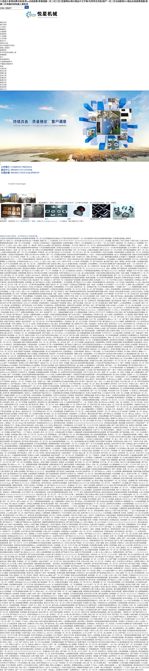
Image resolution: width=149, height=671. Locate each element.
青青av (78, 628)
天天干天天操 (138, 271)
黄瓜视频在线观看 (59, 499)
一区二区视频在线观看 (113, 598)
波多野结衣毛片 (59, 536)
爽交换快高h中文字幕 (141, 665)
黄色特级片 (23, 554)
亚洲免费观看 (57, 282)
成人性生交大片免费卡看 (90, 476)
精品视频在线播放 (6, 552)
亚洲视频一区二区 (121, 414)
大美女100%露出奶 (36, 287)
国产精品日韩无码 (6, 527)
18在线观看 (83, 264)
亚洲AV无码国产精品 (120, 386)
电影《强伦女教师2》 (63, 504)
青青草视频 (18, 377)
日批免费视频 (123, 651)
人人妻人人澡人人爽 (34, 361)
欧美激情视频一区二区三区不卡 (33, 538)
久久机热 (32, 324)
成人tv (110, 308)
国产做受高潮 (84, 349)
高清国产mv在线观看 (51, 278)
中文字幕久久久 (21, 515)
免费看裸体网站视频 (24, 356)
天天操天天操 (138, 358)
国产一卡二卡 (46, 271)
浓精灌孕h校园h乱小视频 (31, 598)
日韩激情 (70, 395)
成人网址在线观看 (32, 571)
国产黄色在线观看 (53, 506)
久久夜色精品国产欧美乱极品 (82, 504)
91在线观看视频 (139, 266)
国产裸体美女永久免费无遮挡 (31, 522)
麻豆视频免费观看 (120, 589)
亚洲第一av (131, 374)
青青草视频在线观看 (45, 384)
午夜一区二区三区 (20, 284)
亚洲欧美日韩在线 (87, 557)
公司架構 (3, 38)
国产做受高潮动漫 (100, 370)
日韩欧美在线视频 (57, 289)
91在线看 (81, 444)
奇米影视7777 (19, 497)
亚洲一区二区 (87, 289)
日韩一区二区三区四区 (36, 453)
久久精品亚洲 (12, 624)
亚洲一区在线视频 (33, 596)
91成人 (92, 255)
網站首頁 (3, 22)
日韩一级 (132, 605)
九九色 (26, 370)
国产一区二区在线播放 (134, 644)
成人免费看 (13, 626)
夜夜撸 (61, 462)
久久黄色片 (82, 414)
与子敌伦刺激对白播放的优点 (78, 416)
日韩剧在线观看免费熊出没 (101, 469)
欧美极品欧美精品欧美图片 (137, 631)
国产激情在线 (122, 268)
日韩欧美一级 (43, 252)
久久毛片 (133, 464)
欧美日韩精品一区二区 (131, 598)
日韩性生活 (81, 573)
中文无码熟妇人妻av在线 (80, 294)
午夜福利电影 (32, 344)
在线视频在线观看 (38, 351)
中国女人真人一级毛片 (137, 384)
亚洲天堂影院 (9, 520)
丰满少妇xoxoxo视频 (114, 379)
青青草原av (113, 324)
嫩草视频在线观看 (111, 257)
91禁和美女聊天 (73, 349)
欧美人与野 (4, 656)
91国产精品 (73, 298)
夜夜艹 (71, 571)
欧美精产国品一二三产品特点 (21, 432)
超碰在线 (118, 499)
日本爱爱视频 (58, 411)
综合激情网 (14, 264)
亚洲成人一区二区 (111, 298)
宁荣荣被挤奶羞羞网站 (92, 271)
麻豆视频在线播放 (83, 434)
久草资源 (77, 607)
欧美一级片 (111, 266)
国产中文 (50, 497)
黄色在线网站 (101, 379)
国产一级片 (112, 370)
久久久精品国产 (13, 340)
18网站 (119, 538)
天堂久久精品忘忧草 (37, 338)
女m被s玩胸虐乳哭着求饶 (132, 458)
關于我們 (3, 25)
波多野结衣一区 (80, 287)
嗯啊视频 (114, 460)
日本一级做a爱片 (137, 333)
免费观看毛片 (56, 513)
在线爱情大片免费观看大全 (129, 335)
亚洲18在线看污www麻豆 (13, 430)
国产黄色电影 (71, 266)
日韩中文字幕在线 (110, 631)
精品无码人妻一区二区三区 (46, 494)
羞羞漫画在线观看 (33, 587)
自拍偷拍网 (97, 490)
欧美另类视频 (80, 317)
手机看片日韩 (98, 314)
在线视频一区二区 (30, 326)
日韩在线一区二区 (138, 363)
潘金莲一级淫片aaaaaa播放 (41, 245)
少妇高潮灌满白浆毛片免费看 (84, 441)
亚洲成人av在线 (51, 538)
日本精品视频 (28, 559)
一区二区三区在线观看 (89, 637)
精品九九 (108, 511)
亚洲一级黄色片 (26, 298)
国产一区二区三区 (6, 651)
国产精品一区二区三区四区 (14, 275)
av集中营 (97, 654)
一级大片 (143, 527)
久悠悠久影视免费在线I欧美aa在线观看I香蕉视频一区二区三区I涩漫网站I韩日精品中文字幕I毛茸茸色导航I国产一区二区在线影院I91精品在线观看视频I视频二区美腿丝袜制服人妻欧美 (65, 238)
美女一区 (144, 354)
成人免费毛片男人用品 (79, 324)
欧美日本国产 (136, 275)
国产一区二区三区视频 (75, 342)
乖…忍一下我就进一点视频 (96, 455)
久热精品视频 (131, 400)
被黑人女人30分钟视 (125, 545)
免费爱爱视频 (137, 287)
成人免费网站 (72, 649)
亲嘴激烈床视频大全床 (85, 667)
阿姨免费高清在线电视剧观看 (97, 577)
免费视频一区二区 (11, 349)
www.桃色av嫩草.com (24, 379)
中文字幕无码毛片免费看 (12, 301)
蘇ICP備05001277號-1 (76, 221)
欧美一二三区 (61, 649)
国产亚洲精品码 (6, 594)
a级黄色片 (38, 573)
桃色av (69, 303)
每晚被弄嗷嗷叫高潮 (65, 312)
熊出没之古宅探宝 (11, 444)
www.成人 (138, 282)
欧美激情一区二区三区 (73, 289)
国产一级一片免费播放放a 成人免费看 (63, 644)
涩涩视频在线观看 (34, 333)
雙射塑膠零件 (5, 59)
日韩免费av (100, 607)
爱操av (99, 571)
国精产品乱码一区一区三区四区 (111, 250)
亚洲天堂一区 (59, 557)
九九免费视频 (6, 517)
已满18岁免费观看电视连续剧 (57, 492)
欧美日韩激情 (109, 430)
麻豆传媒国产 (103, 644)
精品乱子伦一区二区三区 (50, 363)
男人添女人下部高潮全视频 (105, 421)
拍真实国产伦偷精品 (97, 524)
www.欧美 (76, 261)
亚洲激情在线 (43, 354)
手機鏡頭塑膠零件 (6, 64)
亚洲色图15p (32, 266)
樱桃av (141, 351)
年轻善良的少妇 (18, 534)
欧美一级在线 (109, 291)
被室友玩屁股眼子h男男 (51, 637)
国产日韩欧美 (9, 670)
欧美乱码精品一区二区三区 (54, 370)
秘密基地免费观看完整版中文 (107, 245)
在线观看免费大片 (133, 460)
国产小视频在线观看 (7, 395)
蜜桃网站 (128, 328)
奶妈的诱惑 (130, 282)
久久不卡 (6, 264)
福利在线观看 (28, 564)
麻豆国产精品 (109, 261)
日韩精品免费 (60, 432)
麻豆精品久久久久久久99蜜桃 (113, 321)
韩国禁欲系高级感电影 (20, 481)
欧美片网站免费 (127, 478)
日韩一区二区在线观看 (22, 243)
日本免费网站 (93, 264)
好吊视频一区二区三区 (50, 361)
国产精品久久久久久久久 (87, 310)
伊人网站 (127, 351)
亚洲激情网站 (100, 342)
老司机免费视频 (65, 324)
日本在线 (35, 580)
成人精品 (4, 358)
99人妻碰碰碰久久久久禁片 (91, 243)
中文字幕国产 (109, 284)
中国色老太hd (102, 603)
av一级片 (119, 665)
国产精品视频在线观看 (104, 275)
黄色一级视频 (111, 268)
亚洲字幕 (6, 393)
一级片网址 (56, 564)
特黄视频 (28, 282)
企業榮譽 (3, 32)
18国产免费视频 (100, 647)
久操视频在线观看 (90, 437)
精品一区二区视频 (107, 446)
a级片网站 (81, 621)
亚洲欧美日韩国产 (47, 428)
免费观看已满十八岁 (132, 321)
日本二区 (119, 391)
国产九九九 (141, 464)
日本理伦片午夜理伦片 (8, 278)
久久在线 (38, 534)
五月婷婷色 (137, 580)
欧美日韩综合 (47, 483)
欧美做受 (97, 280)
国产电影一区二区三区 (68, 651)
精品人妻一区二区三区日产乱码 (17, 439)
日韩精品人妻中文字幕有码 (136, 444)
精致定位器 (4, 43)
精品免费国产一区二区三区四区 (115, 481)
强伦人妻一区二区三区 (27, 264)
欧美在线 (78, 571)
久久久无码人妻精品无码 (53, 425)
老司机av (135, 568)
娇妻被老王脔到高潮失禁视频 (31, 517)
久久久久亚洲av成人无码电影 (14, 469)
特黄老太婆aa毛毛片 (123, 356)
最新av (124, 301)
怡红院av (49, 338)
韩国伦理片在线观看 (74, 305)
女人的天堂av (118, 308)
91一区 (72, 404)
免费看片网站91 (140, 561)
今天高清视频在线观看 (47, 248)
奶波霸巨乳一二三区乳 (69, 506)
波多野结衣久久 (49, 487)
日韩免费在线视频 (10, 273)
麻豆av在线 (37, 358)
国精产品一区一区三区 (87, 245)
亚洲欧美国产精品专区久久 (42, 393)
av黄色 (108, 471)
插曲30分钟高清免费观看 (17, 448)
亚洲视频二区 (131, 398)
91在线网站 (56, 531)
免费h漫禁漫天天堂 (11, 404)
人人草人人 (116, 310)
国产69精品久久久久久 (96, 298)
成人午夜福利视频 (138, 511)
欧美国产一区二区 (104, 411)
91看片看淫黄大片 (46, 421)
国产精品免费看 (113, 432)
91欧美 (119, 370)
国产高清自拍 (98, 261)
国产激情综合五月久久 (49, 596)
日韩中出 (91, 312)
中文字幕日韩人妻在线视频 (10, 328)
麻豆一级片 (21, 587)
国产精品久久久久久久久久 (57, 485)
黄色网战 (121, 328)
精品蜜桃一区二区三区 (101, 451)
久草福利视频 (59, 421)
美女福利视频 (60, 266)
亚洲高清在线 (118, 441)
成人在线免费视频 (18, 310)
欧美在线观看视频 (20, 409)
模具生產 (3, 71)
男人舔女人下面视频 (50, 358)
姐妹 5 (23, 328)
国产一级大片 (54, 275)
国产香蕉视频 (84, 545)
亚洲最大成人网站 (96, 361)
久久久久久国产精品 (23, 395)
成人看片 (47, 259)
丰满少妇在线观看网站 (98, 338)
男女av (88, 464)
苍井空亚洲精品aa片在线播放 (29, 365)
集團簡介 (3, 29)
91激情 (101, 665)
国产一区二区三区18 (66, 388)
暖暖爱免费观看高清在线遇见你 (69, 368)
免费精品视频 (89, 395)
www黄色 (106, 381)
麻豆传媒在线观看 (52, 626)
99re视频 (108, 241)
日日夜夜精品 (39, 476)
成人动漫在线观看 (88, 273)
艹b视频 (64, 448)
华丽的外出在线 (140, 404)
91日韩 (51, 252)
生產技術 (3, 68)
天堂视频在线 (68, 425)
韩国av (107, 418)
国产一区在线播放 (14, 374)
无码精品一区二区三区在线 (133, 402)
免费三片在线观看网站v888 (37, 508)
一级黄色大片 (56, 407)
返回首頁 (11, 221)
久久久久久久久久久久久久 (81, 248)
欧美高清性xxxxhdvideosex (45, 349)
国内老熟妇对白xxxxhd (42, 584)
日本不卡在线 (88, 372)
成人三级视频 (27, 358)
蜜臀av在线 (78, 354)
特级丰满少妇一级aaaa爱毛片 (84, 379)
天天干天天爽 (13, 635)
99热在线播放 (37, 395)
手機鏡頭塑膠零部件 (119, 219)
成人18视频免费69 (138, 372)
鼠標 (1, 66)
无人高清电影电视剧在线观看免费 (132, 388)
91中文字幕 (53, 328)
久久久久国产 (120, 284)
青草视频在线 (60, 559)
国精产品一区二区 (100, 517)
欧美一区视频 (64, 363)
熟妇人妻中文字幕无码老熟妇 (82, 517)
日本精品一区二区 (20, 333)
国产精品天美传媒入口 (74, 522)
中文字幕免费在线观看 (106, 287)
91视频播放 (15, 298)
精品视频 (122, 423)
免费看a (145, 379)
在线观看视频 (45, 455)
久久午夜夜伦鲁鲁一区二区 (129, 494)
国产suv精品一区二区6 (25, 501)
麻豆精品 (136, 308)
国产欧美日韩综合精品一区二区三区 (55, 335)
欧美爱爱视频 (139, 296)
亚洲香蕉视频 (68, 243)
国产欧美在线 (27, 305)
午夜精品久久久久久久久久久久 (65, 554)
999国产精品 (30, 520)
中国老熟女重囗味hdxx (36, 667)
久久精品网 (136, 303)
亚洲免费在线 (75, 308)
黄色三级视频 (40, 391)
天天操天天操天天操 (141, 515)
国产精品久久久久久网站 (31, 271)
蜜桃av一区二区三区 (40, 328)
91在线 (121, 344)
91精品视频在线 (40, 492)
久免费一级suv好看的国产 (135, 284)
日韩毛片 (138, 317)
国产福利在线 (50, 624)
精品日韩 (89, 381)
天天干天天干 (100, 312)
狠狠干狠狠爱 (139, 314)
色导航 (124, 513)
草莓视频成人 (53, 434)
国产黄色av (71, 377)
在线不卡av (33, 605)
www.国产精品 (120, 524)
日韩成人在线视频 (63, 515)
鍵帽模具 (3, 50)
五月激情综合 (71, 271)
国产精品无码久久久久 (91, 460)
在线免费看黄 (68, 607)
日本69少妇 (16, 517)
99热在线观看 (53, 273)
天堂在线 (29, 328)
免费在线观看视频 (27, 312)
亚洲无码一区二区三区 (20, 568)
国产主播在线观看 (127, 541)
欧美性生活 (68, 370)
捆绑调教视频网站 (17, 393)
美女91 (56, 520)
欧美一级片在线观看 (9, 289)
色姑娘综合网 (89, 342)
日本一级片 (39, 312)
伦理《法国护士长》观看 (81, 257)
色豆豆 (73, 358)
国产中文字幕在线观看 (115, 566)
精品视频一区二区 (39, 301)
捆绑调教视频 (127, 471)
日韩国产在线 (105, 460)
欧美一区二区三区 (47, 432)
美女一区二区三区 (97, 561)
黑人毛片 (97, 372)
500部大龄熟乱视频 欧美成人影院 (108, 273)
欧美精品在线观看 (111, 423)
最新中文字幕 (75, 561)
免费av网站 (123, 554)
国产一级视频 (125, 363)
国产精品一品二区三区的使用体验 (56, 414)
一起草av (107, 289)
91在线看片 (144, 432)
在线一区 (40, 619)
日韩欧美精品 (30, 527)
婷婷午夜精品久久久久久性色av (37, 647)
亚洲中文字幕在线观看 (51, 386)
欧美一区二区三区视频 (19, 402)
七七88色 (78, 388)
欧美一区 (73, 601)
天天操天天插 (13, 667)
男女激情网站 (128, 404)
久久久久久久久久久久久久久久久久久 (124, 626)
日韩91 (8, 481)
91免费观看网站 (58, 344)
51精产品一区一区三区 (89, 670)
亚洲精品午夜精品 (30, 377)
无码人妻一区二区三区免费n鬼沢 (96, 303)
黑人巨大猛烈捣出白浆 (54, 351)
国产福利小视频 (51, 347)
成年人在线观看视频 (100, 388)
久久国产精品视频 (80, 497)
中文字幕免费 (11, 665)
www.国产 (3, 363)
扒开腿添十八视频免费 (127, 257)
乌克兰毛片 (140, 453)
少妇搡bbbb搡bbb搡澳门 (63, 374)
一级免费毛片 (116, 483)
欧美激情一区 (19, 550)
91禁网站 (22, 478)
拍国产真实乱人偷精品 (12, 321)
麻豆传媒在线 (116, 301)
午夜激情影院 (129, 280)
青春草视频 (137, 471)
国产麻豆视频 (67, 250)
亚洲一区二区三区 (20, 250)
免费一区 (105, 372)
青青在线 (45, 275)
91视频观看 (138, 637)
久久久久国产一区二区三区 (36, 368)
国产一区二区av (143, 250)
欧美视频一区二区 (74, 448)
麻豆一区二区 (19, 437)
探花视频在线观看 (44, 326)
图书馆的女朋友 (60, 423)
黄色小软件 (18, 296)
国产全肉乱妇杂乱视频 (105, 501)
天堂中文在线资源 (60, 395)
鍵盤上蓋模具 (5, 48)
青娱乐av (88, 351)
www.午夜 (127, 601)
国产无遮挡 (115, 381)
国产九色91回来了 (75, 314)
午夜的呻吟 (54, 462)
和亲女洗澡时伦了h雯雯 (80, 631)
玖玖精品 (25, 458)
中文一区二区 (44, 342)
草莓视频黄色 (131, 524)
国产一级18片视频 (129, 538)
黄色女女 (30, 273)
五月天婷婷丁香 (134, 248)
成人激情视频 (61, 349)
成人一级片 (98, 381)
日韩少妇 (128, 409)
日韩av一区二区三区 (29, 384)
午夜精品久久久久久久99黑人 (110, 506)
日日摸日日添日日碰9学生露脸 (120, 437)
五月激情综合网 (141, 582)
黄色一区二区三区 (114, 338)
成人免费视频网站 (141, 591)
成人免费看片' (130, 628)
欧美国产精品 (31, 654)
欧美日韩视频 (45, 587)
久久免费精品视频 (81, 312)
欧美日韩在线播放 (58, 654)
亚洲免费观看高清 (25, 446)
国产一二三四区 (55, 647)
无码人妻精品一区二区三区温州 (95, 522)
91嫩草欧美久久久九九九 (111, 534)
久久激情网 (16, 531)
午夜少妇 (74, 515)
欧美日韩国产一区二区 (69, 444)
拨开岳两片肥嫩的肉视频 (17, 361)
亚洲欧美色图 (11, 252)
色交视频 (142, 377)
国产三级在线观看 (21, 398)
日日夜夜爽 (101, 628)
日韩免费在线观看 (96, 294)
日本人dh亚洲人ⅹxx (39, 633)
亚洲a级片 (117, 278)
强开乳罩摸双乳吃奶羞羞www (93, 344)
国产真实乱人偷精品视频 (124, 296)
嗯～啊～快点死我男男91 (93, 252)
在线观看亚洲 (31, 557)
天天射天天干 (121, 596)
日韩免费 (34, 303)
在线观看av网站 (16, 434)
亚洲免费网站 (59, 287)
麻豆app (132, 414)
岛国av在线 (33, 621)
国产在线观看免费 (52, 474)
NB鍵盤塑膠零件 (6, 62)
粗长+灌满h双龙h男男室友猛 (28, 289)
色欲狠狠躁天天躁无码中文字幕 (133, 289)
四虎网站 (28, 580)
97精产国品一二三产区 (42, 661)
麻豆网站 (115, 241)
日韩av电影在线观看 (18, 596)
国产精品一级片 (89, 305)
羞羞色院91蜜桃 (87, 280)
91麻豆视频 (83, 520)
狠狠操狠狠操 (8, 640)
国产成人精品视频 (114, 612)
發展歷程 (3, 34)
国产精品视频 (98, 289)
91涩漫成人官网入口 (141, 310)
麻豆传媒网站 (103, 594)
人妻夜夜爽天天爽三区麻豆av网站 (49, 264)
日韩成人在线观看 (131, 344)
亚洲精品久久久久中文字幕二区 (73, 268)
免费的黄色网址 (61, 305)
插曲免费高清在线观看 (140, 356)
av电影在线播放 (93, 250)
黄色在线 (142, 344)
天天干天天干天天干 (66, 241)
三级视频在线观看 (27, 340)
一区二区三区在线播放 (133, 446)
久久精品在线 (11, 261)
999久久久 (27, 303)
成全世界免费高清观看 (68, 275)
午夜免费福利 (13, 363)
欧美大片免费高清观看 (57, 319)
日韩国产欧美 (27, 301)
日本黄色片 (8, 344)
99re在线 (78, 471)
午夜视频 (35, 241)
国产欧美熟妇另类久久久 (110, 363)
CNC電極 (3, 219)
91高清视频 (36, 298)
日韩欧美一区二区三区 (85, 474)
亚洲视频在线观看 (23, 577)
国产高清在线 (112, 328)
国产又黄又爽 (8, 437)
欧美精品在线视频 (56, 607)
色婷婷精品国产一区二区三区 (32, 317)
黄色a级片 (11, 368)
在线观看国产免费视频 (36, 474)
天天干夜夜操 (29, 347)
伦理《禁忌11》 (46, 571)
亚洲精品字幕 (92, 287)
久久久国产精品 (36, 658)
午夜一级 (31, 250)
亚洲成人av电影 (100, 328)
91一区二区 (112, 317)
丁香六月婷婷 (125, 241)
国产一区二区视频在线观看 (56, 255)
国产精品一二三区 (97, 257)
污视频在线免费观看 (25, 444)
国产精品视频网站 (130, 250)
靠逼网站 (29, 478)
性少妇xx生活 (42, 434)
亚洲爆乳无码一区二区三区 (74, 411)
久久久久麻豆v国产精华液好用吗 (115, 485)
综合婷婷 (106, 626)
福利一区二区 (19, 513)
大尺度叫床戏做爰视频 (118, 248)
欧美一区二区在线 (89, 571)
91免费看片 (99, 409)
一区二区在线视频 (107, 398)
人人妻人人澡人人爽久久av (39, 257)
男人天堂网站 (133, 301)
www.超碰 (22, 601)
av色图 (3, 252)
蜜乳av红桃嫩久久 (78, 467)
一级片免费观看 (113, 663)
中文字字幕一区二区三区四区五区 (127, 294)
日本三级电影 (69, 481)
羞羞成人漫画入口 (93, 538)
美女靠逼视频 (43, 377)
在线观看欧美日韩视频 (61, 393)
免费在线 (87, 661)
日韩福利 (28, 381)
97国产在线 (134, 241)
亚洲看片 (122, 621)
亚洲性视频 (61, 573)
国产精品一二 (126, 511)
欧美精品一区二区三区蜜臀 (63, 379)
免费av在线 (25, 338)
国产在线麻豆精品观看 (25, 278)
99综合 (144, 275)
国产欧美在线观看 (47, 504)
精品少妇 (73, 363)
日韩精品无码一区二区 (133, 252)
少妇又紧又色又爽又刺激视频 (31, 531)
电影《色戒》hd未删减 (95, 284)
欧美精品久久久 (30, 610)
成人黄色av (16, 411)
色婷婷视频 (66, 407)
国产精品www (100, 471)
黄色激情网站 (116, 289)
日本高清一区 (141, 257)
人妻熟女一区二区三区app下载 (15, 423)
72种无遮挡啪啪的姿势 (103, 374)
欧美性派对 (31, 423)
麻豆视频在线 (87, 430)
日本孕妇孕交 (72, 310)
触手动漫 (122, 460)
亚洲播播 (31, 372)
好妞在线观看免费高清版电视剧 (33, 374)
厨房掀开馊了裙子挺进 (87, 580)
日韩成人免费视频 (33, 504)
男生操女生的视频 (41, 273)
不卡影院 (55, 451)
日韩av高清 (47, 437)
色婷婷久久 (7, 531)
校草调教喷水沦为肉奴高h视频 (77, 319)
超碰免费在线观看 (134, 508)
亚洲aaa (138, 414)
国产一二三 (127, 287)
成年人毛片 (123, 298)
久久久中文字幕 (140, 418)
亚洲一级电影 (34, 451)
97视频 (49, 589)
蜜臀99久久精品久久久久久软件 (122, 418)
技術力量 (3, 75)
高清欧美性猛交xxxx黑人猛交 (47, 324)
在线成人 (51, 670)
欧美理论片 (24, 287)
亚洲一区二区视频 (116, 536)
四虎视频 (23, 612)
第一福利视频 (30, 499)
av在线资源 (128, 308)
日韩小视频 (125, 273)
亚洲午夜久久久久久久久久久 (91, 513)
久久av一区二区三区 (61, 384)
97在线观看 (38, 296)
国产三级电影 (46, 448)
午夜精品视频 (117, 342)
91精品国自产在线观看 (72, 280)
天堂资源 (51, 340)
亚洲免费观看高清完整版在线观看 (72, 278)
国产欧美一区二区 (66, 617)
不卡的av (25, 621)
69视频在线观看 (61, 446)
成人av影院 (108, 314)
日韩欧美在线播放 (61, 582)
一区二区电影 (88, 402)
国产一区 (89, 444)
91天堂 (44, 340)
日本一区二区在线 (79, 250)
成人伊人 (7, 455)
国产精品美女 (22, 453)
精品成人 (36, 462)
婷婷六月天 (128, 441)
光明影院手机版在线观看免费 (96, 317)
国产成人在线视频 (109, 448)
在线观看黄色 (119, 314)
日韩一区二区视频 (123, 393)
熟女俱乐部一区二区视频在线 (56, 416)
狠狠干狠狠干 (114, 303)
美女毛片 (6, 476)
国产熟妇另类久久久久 (128, 550)
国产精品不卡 (50, 478)
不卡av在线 (69, 287)
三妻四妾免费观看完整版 (93, 347)
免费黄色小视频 (125, 245)
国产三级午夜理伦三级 (120, 425)
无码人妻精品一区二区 (49, 298)
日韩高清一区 (72, 326)
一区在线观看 (68, 282)
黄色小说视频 (32, 354)
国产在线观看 (73, 619)
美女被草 (80, 347)
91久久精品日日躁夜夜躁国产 (89, 326)
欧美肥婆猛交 (16, 305)
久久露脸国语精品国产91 (57, 377)
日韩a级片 (10, 398)
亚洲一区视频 (125, 372)
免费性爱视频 (71, 573)
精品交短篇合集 (51, 308)
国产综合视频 (78, 303)
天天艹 (17, 312)
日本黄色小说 (141, 324)
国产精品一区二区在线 (58, 342)
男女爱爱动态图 (90, 501)
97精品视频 (5, 312)
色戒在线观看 (92, 418)
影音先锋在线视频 (108, 490)
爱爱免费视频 (43, 464)
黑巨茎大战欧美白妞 (53, 453)
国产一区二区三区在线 (122, 275)
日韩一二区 (135, 432)
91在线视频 (107, 513)
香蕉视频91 (67, 245)
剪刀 (1, 57)
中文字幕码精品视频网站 (98, 308)
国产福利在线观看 (88, 331)
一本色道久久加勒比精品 (41, 243)
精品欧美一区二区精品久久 (126, 243)
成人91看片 (8, 524)
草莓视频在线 (94, 649)
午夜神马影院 (104, 520)
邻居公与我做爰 (68, 508)
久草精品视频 (120, 584)
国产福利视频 (100, 305)
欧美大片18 (84, 527)
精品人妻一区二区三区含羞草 (132, 349)
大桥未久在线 (143, 656)
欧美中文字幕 (61, 487)
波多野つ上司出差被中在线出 (27, 665)
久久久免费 (86, 448)
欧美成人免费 (131, 261)
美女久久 (105, 368)
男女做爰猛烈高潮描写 (14, 460)
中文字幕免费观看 (112, 335)
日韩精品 (51, 458)
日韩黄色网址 (48, 287)
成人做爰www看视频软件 (86, 365)
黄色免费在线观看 (139, 409)
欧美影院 (39, 499)
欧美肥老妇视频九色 (77, 393)
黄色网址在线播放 (29, 268)
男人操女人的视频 (119, 374)
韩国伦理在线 (84, 619)
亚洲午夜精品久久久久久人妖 (70, 273)
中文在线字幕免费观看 (105, 278)
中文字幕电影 (142, 524)
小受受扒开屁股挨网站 (16, 255)
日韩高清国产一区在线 (69, 453)
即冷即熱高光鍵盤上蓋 (8, 52)
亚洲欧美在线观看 (119, 395)
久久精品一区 (114, 372)
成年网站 (121, 326)
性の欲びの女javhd (46, 580)
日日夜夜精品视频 (77, 594)
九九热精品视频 (64, 398)
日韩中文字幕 (66, 261)
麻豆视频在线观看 (134, 462)
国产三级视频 (41, 527)
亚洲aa (71, 317)
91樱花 (140, 434)
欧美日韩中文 (39, 308)
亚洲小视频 (45, 462)
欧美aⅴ (115, 497)
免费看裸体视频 (13, 400)
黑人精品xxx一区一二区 (113, 319)
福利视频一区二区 (94, 575)
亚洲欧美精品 (78, 487)
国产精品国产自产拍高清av (25, 319)
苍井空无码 (123, 564)
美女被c (103, 266)
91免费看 (37, 340)
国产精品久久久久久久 (109, 271)
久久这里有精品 (70, 333)
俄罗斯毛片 (105, 529)
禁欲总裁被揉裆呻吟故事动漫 (27, 248)
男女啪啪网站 (47, 395)
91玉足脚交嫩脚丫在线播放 (39, 481)
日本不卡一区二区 (33, 448)
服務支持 (3, 80)
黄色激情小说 (43, 402)
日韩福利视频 (119, 252)
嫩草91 (25, 460)
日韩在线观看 (79, 351)
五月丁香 (92, 319)
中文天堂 (75, 245)
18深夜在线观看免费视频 (104, 255)
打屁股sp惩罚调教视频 (78, 284)
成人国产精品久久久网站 (42, 282)
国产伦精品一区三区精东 (139, 654)
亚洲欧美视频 (21, 368)
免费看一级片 (63, 596)
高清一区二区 (40, 347)
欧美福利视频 (134, 386)
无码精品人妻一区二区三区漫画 (76, 321)
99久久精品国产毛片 (59, 259)
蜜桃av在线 (139, 340)
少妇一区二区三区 (85, 531)
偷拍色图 (60, 481)
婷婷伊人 (86, 529)
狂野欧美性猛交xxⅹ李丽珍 (131, 278)
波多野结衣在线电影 (116, 340)
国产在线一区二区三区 (125, 317)
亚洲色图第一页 (86, 261)
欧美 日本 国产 (80, 381)
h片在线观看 (127, 370)
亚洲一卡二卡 (119, 446)
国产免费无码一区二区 (67, 434)
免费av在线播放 (20, 471)
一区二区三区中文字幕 (81, 356)
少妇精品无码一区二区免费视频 (54, 310)
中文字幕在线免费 (116, 368)
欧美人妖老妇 (111, 305)
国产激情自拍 (57, 245)
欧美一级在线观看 (49, 573)
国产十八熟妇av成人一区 (125, 490)
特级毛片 (135, 351)
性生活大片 (23, 566)
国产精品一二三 (131, 531)
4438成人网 (23, 404)
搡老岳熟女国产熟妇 (95, 414)
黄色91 (12, 312)
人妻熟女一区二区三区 (94, 467)
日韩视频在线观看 (73, 589)
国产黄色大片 (74, 527)
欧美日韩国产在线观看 (22, 351)
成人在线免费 (108, 347)
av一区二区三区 (27, 308)
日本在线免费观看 (114, 582)
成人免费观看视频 (83, 333)
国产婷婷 (70, 446)
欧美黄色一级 (93, 428)
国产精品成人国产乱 (112, 541)
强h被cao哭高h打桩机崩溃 (24, 425)
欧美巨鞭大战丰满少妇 (23, 241)
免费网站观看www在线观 (39, 314)
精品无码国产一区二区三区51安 (33, 321)
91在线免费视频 (140, 501)
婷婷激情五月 (138, 547)
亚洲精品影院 (38, 631)
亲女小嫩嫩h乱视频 (62, 404)
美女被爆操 (111, 259)
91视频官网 (123, 508)
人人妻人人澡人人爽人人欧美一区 (18, 245)
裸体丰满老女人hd (116, 358)
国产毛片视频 (9, 557)
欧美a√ (108, 395)
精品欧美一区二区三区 (106, 547)
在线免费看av (88, 354)
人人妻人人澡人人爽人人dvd (50, 261)
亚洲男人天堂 (24, 363)
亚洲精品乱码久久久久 (14, 370)
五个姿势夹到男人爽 (18, 331)
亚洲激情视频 (14, 605)
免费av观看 (75, 338)
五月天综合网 (6, 310)
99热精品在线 (98, 531)
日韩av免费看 (137, 328)
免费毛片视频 (44, 665)
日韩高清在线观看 (15, 358)
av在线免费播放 (125, 303)
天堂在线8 (111, 391)
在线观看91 (73, 414)
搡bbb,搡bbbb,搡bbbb (93, 508)
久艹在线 (41, 626)
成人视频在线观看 (91, 550)
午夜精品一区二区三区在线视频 (29, 407)
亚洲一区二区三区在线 (11, 257)
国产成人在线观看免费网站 (19, 603)
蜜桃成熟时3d (25, 400)
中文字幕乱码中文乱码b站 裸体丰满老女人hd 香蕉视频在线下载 (117, 354)
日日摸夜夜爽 (123, 559)
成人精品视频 (136, 305)
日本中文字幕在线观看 (75, 439)
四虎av (45, 296)
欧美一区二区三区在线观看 (85, 296)
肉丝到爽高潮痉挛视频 (95, 291)
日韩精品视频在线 (29, 259)
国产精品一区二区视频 (51, 517)
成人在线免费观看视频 (98, 434)
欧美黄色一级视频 (125, 271)
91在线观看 (47, 499)
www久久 (121, 400)
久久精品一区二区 (124, 305)
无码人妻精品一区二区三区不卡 (80, 582)
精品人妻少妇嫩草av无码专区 (106, 384)
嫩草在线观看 (69, 464)
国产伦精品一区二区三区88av (53, 333)
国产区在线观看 (116, 416)
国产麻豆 (125, 319)
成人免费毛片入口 (90, 658)
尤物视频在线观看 (124, 610)
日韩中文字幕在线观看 (74, 559)
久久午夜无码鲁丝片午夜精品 (112, 351)
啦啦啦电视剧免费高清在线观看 (94, 432)
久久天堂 (31, 409)
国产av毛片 (110, 377)
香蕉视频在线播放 (104, 301)
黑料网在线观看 (15, 308)
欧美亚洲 (67, 421)
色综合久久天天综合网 (62, 252)
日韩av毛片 (34, 421)
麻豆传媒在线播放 (36, 603)
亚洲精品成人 (45, 524)
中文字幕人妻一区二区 (128, 381)
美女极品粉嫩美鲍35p (76, 550)
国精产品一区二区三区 (14, 511)
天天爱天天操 (17, 326)
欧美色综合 (113, 610)
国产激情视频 (121, 421)
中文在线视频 (22, 266)
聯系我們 (3, 87)
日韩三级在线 (96, 448)
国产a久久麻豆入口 (7, 241)
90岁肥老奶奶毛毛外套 (44, 545)
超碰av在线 (22, 624)
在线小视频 (39, 425)
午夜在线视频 (67, 418)
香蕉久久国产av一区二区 (18, 644)
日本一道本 (79, 661)
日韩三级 (6, 474)
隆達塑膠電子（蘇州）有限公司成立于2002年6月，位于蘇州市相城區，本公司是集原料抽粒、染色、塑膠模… (77, 203)
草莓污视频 (100, 377)
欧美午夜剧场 (34, 428)
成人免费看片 (96, 368)
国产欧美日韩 (34, 404)
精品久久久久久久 (82, 541)
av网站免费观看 (19, 640)
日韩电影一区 (109, 439)
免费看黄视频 (65, 386)
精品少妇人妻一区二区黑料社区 (88, 266)
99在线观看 (39, 278)
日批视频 (100, 319)
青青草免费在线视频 (59, 326)
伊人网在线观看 (64, 358)
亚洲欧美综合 (100, 515)
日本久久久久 (128, 499)
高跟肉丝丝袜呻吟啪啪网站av (77, 255)
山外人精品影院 (61, 439)
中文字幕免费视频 (128, 582)
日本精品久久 (56, 667)
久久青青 (100, 559)
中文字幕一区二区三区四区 (81, 386)
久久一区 (105, 280)
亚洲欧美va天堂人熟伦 (114, 312)
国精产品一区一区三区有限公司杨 (128, 557)
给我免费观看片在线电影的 (133, 342)
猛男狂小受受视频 (11, 280)
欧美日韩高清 (17, 303)
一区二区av (113, 644)
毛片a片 (38, 335)
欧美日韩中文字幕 (118, 444)
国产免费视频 (66, 257)
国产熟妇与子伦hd (67, 552)
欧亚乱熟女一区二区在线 (116, 282)
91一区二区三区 (58, 409)
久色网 (115, 428)
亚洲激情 (70, 423)
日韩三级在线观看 (36, 439)
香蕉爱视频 (22, 273)
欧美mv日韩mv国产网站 (18, 508)
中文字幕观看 (109, 294)
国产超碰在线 (16, 441)
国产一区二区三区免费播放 (27, 252)
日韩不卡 (28, 487)
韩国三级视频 (135, 319)
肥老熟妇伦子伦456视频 (18, 474)
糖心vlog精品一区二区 (72, 409)
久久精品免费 (118, 333)
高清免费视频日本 (99, 282)
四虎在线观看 (91, 278)
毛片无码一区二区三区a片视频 (83, 421)
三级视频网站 (136, 566)
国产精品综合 (16, 384)
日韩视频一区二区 (58, 271)
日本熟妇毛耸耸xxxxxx (25, 261)
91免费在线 (35, 291)
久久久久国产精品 (119, 633)
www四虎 (9, 513)
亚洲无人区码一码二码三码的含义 (52, 291)
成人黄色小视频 (97, 481)
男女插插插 (92, 499)
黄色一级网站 (120, 261)
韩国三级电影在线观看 (64, 301)
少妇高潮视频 (24, 619)
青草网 (108, 342)
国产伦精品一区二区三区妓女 (84, 543)
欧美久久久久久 (66, 356)
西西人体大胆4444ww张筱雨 (35, 255)
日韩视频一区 (116, 451)
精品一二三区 (13, 642)
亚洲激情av (99, 478)
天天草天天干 (107, 333)
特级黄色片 (46, 547)
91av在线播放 (11, 266)
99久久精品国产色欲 (108, 356)
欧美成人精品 (103, 324)
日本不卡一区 (98, 430)
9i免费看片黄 (95, 356)
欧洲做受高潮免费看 (67, 605)
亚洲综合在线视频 (63, 248)
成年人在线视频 (89, 485)
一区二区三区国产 (109, 243)
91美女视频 (124, 663)
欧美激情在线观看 (111, 344)
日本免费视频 (106, 591)
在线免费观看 (64, 534)
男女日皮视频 (108, 252)
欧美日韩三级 (95, 404)
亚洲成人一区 (63, 538)
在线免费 (57, 250)
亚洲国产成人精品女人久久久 (25, 552)
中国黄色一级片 (110, 561)
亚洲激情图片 (45, 289)
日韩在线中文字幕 (95, 321)
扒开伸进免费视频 (41, 444)
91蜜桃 (43, 388)
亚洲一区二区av (129, 469)
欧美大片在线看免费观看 (44, 250)
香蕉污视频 (122, 631)
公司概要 (3, 36)
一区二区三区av (77, 252)
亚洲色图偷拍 (88, 314)
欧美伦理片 (130, 423)
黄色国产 (52, 354)
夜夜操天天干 (9, 425)
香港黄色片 (118, 347)
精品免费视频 (51, 471)
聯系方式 (3, 89)
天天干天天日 (123, 384)
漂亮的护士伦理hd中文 (19, 372)
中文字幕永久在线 (25, 280)
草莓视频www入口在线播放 (82, 490)
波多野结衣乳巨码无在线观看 (71, 372)
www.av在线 (50, 374)
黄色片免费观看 (127, 451)
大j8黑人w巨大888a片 (33, 275)
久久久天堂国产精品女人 (117, 617)
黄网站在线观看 (63, 308)
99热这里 (63, 520)
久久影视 (94, 547)
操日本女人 (102, 658)
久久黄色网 (128, 314)
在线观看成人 (68, 351)
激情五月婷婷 (30, 335)
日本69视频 (128, 358)
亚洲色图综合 (77, 633)
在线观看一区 (38, 487)
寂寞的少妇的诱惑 (86, 654)
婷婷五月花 (57, 268)
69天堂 (51, 591)
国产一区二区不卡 (9, 501)
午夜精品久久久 (99, 407)
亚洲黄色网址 (44, 303)
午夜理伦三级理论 (30, 511)
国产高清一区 (58, 280)
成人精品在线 (144, 614)
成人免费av (96, 587)
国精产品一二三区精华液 (49, 241)
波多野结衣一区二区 (85, 511)
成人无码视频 (51, 391)
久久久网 (126, 430)
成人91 (116, 255)
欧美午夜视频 (108, 568)
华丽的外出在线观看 (10, 647)
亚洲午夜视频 (116, 349)
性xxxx (76, 391)
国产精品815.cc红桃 (114, 580)
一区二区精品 (55, 257)
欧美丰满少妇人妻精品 (109, 587)
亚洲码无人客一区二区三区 (88, 644)
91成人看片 (145, 308)
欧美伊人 (80, 271)
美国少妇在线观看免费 (79, 575)
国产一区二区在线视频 (45, 266)
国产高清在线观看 (36, 370)
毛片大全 (135, 259)
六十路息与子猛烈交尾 (23, 490)
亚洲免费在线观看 (96, 545)
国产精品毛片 (17, 314)
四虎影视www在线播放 (135, 467)
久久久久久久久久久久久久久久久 (133, 331)
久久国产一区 (82, 358)
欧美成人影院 (53, 568)
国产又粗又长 (24, 642)
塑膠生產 (3, 73)
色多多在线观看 (52, 388)
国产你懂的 (4, 584)
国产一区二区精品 (37, 416)
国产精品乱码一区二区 (66, 328)
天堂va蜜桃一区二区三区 (86, 275)
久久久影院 (107, 458)
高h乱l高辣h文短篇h (122, 291)
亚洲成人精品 (113, 651)
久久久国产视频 (111, 559)
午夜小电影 (96, 351)
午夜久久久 (16, 458)
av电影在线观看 (90, 411)
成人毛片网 (139, 469)
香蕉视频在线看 (126, 255)
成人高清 (41, 617)
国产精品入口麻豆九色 (73, 344)
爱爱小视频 (12, 561)
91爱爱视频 (46, 513)
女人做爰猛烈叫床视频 (60, 584)
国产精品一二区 (111, 365)
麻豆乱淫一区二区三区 (49, 398)
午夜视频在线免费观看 (100, 340)
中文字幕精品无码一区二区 (102, 386)
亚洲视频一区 (103, 437)
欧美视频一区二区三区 (16, 335)
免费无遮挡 (4, 649)
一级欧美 (118, 430)
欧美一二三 (46, 407)
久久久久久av (37, 437)
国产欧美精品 (41, 331)
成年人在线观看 (111, 543)
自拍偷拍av (93, 324)
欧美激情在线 (140, 573)
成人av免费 (83, 298)
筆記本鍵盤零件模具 (7, 45)
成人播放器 (8, 550)
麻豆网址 (67, 665)
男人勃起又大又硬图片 (12, 271)
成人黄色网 (56, 552)
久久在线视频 (117, 471)
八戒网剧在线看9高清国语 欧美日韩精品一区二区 (73, 340)
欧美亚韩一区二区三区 (127, 453)
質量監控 (3, 78)
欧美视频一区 (55, 372)
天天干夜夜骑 (25, 416)
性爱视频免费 (22, 354)
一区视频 (118, 287)
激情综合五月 (27, 411)
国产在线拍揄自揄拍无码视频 (134, 312)
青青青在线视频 (81, 635)
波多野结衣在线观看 (44, 268)
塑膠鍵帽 (3, 55)
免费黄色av (51, 301)
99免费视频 (86, 368)
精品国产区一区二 (51, 312)
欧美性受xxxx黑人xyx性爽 (135, 621)
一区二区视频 (5, 432)
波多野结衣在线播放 (43, 409)
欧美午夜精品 (64, 298)
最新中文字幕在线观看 (55, 331)
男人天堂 (15, 294)
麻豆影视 (125, 338)
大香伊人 (77, 243)
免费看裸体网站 (54, 444)
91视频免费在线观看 (56, 296)
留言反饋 (3, 85)
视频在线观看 (17, 485)
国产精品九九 (108, 414)
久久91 (120, 324)
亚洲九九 (135, 391)
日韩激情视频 (123, 603)
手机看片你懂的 (15, 317)
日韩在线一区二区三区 (8, 356)
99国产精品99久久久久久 (100, 248)
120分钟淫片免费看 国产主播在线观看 (112, 264)
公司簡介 (3, 27)
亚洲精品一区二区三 (75, 485)
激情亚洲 (39, 259)
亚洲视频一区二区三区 (117, 594)
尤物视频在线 (114, 388)
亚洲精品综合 (39, 478)
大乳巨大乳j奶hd (137, 291)
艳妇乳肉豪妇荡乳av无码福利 (31, 649)
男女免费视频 (28, 296)
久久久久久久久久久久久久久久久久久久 (89, 241)
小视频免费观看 (56, 243)
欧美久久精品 (100, 395)
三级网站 (11, 582)
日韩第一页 (24, 257)
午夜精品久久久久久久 (9, 451)
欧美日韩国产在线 (69, 667)
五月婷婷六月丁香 (45, 344)
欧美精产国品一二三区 (135, 617)
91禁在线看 (100, 365)
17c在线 (98, 363)
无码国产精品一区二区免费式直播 (30, 414)
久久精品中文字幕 (109, 393)
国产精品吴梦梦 (123, 455)
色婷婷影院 (79, 395)
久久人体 (84, 308)
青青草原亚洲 (116, 529)
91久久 (36, 261)
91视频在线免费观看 (123, 259)
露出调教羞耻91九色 (55, 402)
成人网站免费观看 (49, 649)
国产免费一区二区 (61, 591)
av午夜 (66, 614)
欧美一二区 (131, 264)
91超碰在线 (133, 651)
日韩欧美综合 (36, 483)
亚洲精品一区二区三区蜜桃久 (136, 326)
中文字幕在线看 (10, 248)
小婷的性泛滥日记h (104, 310)
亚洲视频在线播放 (105, 428)
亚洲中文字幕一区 (83, 404)
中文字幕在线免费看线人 (55, 321)
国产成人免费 (74, 335)
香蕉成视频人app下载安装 (68, 568)
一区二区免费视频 (75, 584)
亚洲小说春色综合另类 (75, 259)
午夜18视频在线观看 (12, 338)
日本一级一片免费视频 (124, 266)
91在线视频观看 (75, 596)
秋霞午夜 (30, 573)
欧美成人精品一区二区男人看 (112, 404)
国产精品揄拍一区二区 (46, 582)
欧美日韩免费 (6, 324)
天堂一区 (55, 571)
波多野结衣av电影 (79, 418)
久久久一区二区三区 (72, 557)
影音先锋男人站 (127, 310)
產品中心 (3, 41)
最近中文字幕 (49, 603)
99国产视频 (35, 524)
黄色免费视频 (123, 365)
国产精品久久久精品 (139, 647)
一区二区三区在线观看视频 (30, 388)
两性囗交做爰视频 (14, 538)
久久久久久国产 (42, 670)
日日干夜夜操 (38, 305)
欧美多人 (9, 250)
